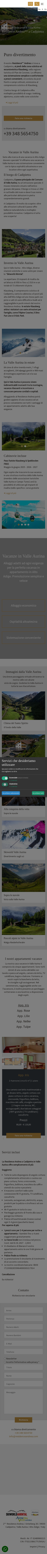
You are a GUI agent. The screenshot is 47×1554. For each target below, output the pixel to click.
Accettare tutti (38, 793)
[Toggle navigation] (42, 4)
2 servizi (13, 780)
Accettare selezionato (11, 793)
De (39, 9)
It (42, 9)
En (45, 9)
